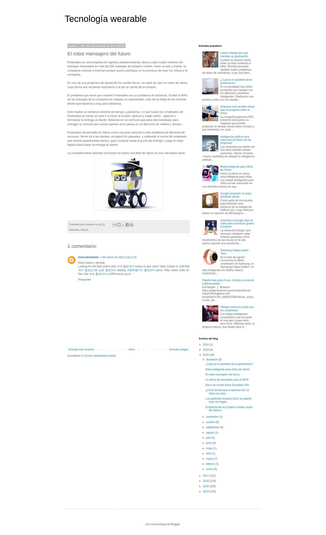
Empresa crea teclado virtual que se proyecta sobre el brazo (237, 110)
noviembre (212, 416)
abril (209, 453)
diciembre (212, 359)
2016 (206, 480)
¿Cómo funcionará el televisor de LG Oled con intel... (227, 392)
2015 (206, 486)
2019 (206, 349)
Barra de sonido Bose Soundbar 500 (227, 385)
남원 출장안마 (107, 270)
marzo (210, 458)
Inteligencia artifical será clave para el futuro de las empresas (235, 140)
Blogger (175, 524)
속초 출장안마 (97, 274)
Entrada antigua (178, 349)
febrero (210, 463)
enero (210, 469)
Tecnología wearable (106, 19)
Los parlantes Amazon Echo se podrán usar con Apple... (228, 400)
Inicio (131, 349)
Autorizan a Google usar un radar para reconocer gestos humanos (237, 223)
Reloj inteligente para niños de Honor (227, 369)
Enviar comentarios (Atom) (100, 355)
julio (209, 437)
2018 (206, 354)
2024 (206, 344)
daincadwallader (88, 257)
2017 (206, 475)
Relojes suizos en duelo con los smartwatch (237, 308)
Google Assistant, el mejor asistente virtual (235, 195)
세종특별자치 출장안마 (141, 270)
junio (209, 442)
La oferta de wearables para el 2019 (226, 379)
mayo (209, 448)
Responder (84, 279)
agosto (210, 432)
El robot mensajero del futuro (222, 374)
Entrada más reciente (81, 349)
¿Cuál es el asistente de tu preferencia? (229, 364)
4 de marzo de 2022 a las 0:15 (118, 257)
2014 (206, 491)
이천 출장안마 (125, 266)
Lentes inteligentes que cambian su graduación (234, 54)
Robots (84, 229)
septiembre (213, 427)
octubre (211, 422)
